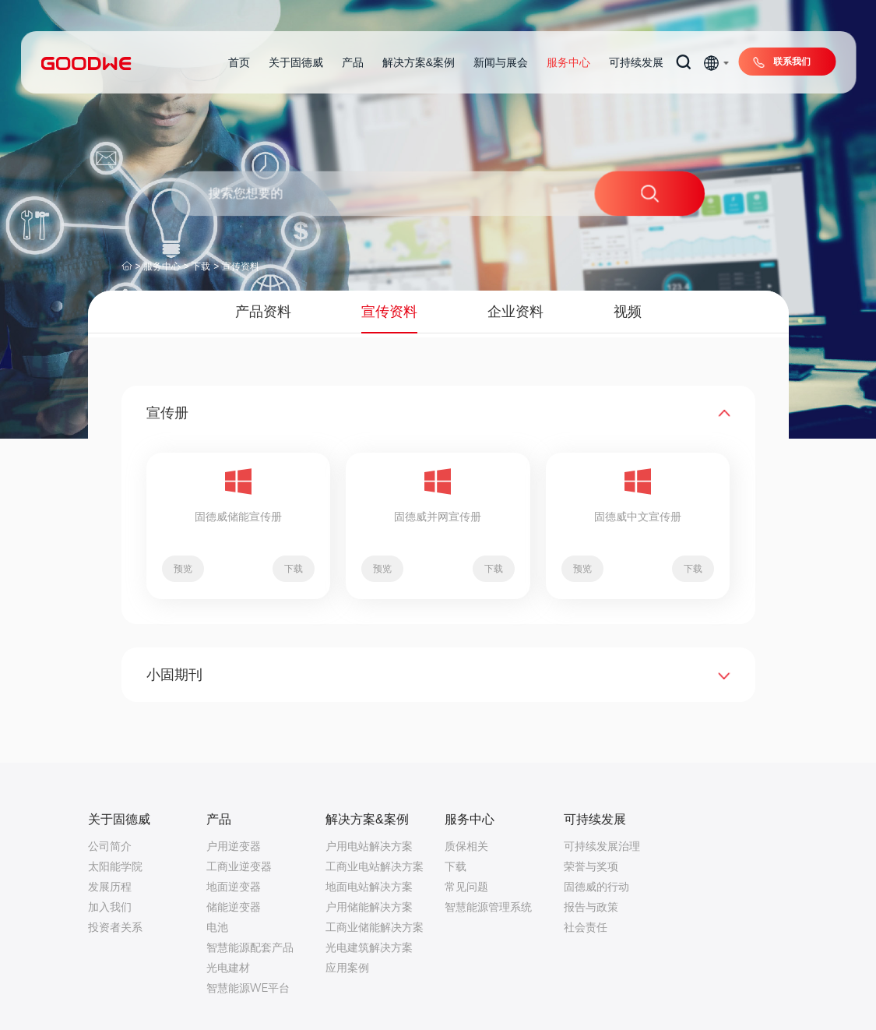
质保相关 (466, 846)
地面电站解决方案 (369, 887)
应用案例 (347, 968)
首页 (239, 62)
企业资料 (515, 311)
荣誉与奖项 (591, 866)
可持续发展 (636, 62)
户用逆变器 (233, 846)
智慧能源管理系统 (488, 907)
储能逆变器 (233, 907)
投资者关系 (115, 927)
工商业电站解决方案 (374, 866)
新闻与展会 (500, 62)
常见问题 (466, 887)
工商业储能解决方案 (374, 927)
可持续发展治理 (602, 846)
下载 (201, 266)
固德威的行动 (596, 887)
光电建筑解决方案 (369, 947)
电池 (217, 927)
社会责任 (585, 927)
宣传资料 (240, 266)
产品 (353, 62)
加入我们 (110, 907)
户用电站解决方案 (369, 846)
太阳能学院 (115, 866)
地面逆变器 (233, 887)
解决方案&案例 (418, 62)
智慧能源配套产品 (250, 947)
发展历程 (110, 887)
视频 (628, 311)
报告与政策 (591, 907)
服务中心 (568, 62)
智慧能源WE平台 (248, 988)
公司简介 (110, 846)
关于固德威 (296, 62)
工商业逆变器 (239, 866)
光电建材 (228, 968)
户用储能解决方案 (369, 907)
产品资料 (263, 311)
